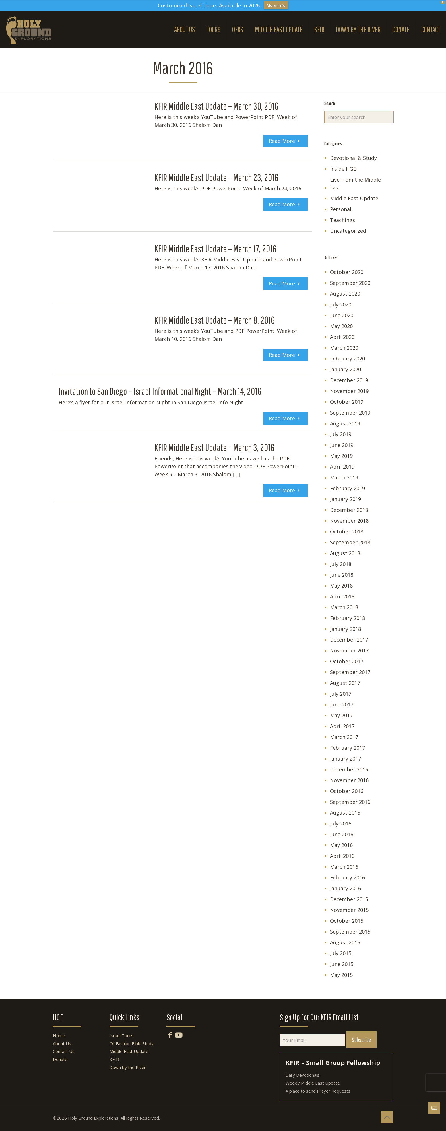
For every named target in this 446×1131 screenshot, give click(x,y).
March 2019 (344, 477)
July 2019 (340, 434)
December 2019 (349, 380)
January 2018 (345, 628)
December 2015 (349, 899)
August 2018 (345, 553)
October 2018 (346, 531)
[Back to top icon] (387, 1117)
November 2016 (349, 780)
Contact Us (64, 1051)
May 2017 (341, 715)
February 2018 (347, 618)
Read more (282, 140)
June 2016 (341, 834)
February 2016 (347, 877)
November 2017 (349, 650)
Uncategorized (348, 230)
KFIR (114, 1059)
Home (59, 1035)
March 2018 (344, 607)
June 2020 (341, 315)
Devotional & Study (353, 157)
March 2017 (344, 737)
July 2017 (340, 693)
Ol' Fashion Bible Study (132, 1043)
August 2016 (345, 812)
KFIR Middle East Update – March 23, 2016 (216, 177)
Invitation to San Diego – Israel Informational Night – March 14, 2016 (160, 391)
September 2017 (350, 672)
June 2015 (341, 964)
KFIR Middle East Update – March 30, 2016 (216, 106)
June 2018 (341, 574)
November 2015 (349, 910)
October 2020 (346, 272)
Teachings (342, 220)
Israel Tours (121, 1035)
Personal (340, 209)
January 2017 (345, 758)
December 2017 (349, 639)
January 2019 (345, 499)
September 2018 (350, 542)
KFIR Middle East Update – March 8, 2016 (214, 320)
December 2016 (349, 769)
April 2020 (342, 336)
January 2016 (345, 888)
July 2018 (340, 564)
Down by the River (128, 1067)
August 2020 (345, 293)
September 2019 (350, 412)
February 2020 (347, 358)
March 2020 (344, 347)
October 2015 (346, 920)
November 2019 (349, 391)
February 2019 (347, 488)
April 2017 (342, 726)
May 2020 (341, 326)
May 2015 (341, 974)
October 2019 (346, 401)
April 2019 (342, 466)
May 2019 (341, 455)
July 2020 (340, 304)
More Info (276, 5)
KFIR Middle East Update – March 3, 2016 (214, 447)
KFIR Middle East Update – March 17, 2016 (215, 248)
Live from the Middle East (355, 183)
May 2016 (341, 845)
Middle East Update (354, 198)
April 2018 (342, 596)
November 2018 (349, 520)
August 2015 (345, 942)
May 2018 (341, 585)
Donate (60, 1059)
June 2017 (341, 704)
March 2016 (344, 866)
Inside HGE (343, 168)
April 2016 (342, 855)
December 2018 (349, 509)
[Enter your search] (359, 117)
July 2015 (340, 953)
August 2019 (345, 423)
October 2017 (346, 661)
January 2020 (345, 369)
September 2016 (350, 801)
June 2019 (341, 445)
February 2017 (347, 747)
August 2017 (345, 682)
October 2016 (346, 791)
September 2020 (350, 282)
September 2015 (350, 931)
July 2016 (340, 823)
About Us (62, 1043)
